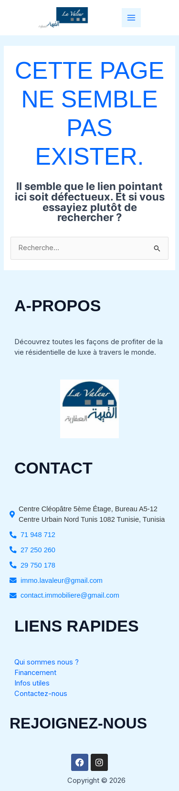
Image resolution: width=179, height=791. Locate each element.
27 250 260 (38, 550)
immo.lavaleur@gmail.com (62, 580)
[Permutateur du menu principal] (131, 17)
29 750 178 (38, 565)
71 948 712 (38, 534)
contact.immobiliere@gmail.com (70, 595)
